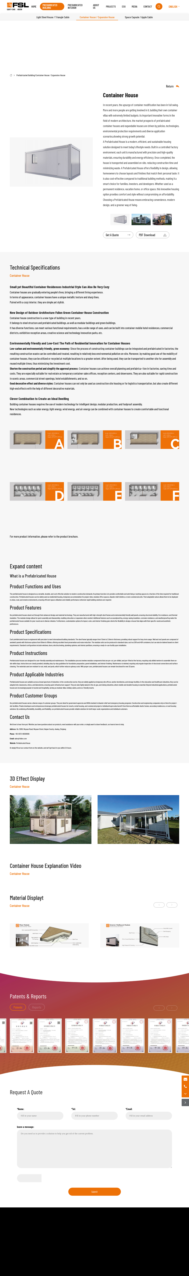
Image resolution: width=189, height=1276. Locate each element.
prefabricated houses (100, 667)
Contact (144, 7)
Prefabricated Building (53, 7)
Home (36, 7)
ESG (120, 7)
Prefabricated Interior (75, 7)
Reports (39, 1081)
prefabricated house (20, 594)
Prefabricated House (115, 141)
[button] (151, 954)
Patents (18, 1081)
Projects (108, 7)
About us (94, 7)
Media (131, 7)
